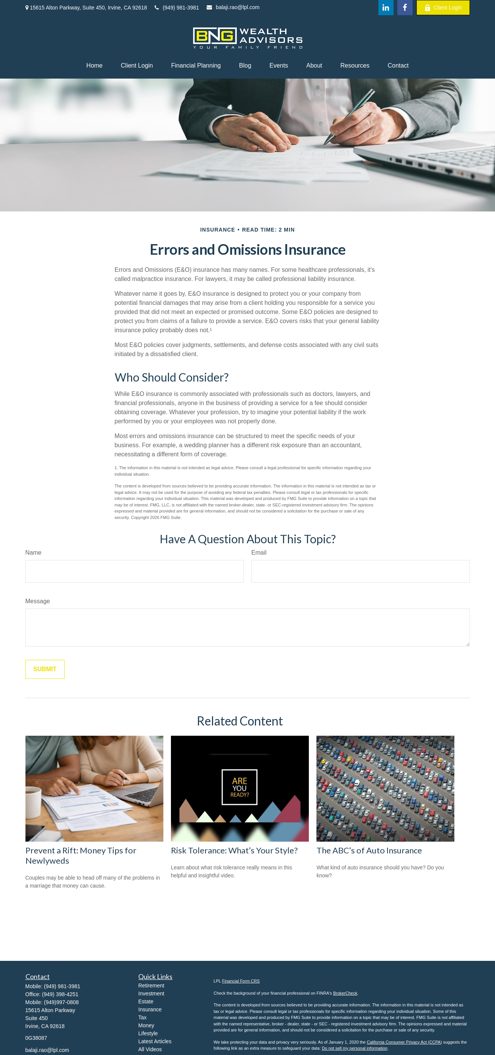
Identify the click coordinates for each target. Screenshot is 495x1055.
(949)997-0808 (61, 1002)
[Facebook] (405, 7)
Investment (151, 993)
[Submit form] (45, 669)
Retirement (151, 985)
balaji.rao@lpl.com (233, 7)
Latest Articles (154, 1041)
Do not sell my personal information (354, 1048)
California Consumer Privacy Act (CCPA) (404, 1042)
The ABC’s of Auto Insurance (369, 850)
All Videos (150, 1049)
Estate (145, 1001)
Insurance (149, 1009)
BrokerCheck (345, 993)
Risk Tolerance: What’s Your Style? (234, 850)
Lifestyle (148, 1033)
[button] (94, 66)
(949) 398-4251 (60, 994)
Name (33, 552)
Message (37, 601)
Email (259, 552)
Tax (142, 1017)
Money (146, 1025)
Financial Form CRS (241, 981)
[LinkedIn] (386, 7)
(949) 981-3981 (177, 8)
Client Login (443, 8)
